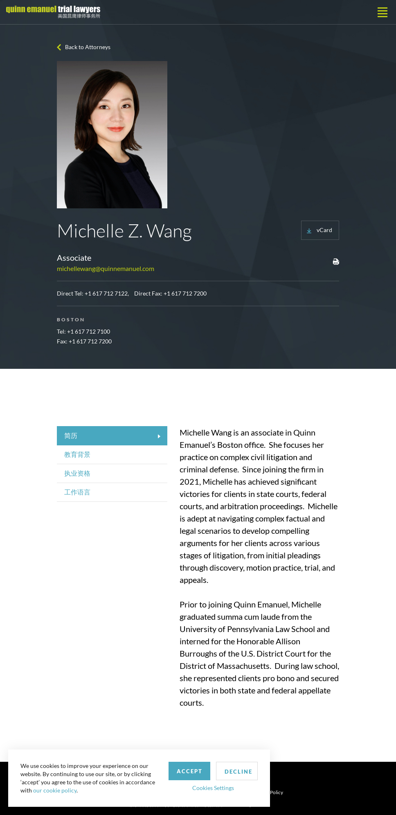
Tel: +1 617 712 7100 (83, 331)
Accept (189, 771)
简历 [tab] (70, 435)
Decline (238, 771)
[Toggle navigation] (382, 12)
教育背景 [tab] (77, 454)
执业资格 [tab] (77, 473)
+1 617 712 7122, (107, 293)
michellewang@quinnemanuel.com (105, 268)
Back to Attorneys (87, 46)
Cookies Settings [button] (213, 787)
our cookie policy (54, 790)
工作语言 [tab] (77, 492)
